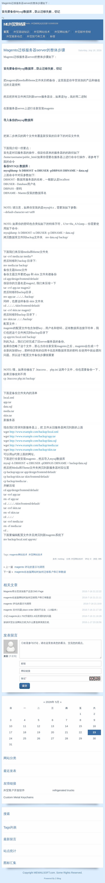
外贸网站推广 (62, 31)
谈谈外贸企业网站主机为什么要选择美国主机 (26, 622)
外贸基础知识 (21, 31)
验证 (61, 678)
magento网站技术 (18, 554)
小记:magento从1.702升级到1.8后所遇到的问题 (27, 616)
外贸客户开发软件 (14, 790)
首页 (6, 31)
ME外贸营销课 (14, 24)
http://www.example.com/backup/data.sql (33, 440)
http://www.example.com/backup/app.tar (33, 436)
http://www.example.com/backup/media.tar (34, 445)
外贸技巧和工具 (36, 36)
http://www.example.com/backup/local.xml (34, 431)
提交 (24, 685)
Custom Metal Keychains (18, 797)
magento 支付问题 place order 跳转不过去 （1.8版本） (31, 610)
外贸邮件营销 (83, 31)
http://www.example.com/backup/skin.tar (33, 449)
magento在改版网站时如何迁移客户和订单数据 (40, 571)
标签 (52, 36)
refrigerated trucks (63, 790)
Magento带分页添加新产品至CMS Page (23, 591)
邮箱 (61, 663)
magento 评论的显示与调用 (29, 567)
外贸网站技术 (42, 31)
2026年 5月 (52, 701)
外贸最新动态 (14, 36)
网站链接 (61, 670)
